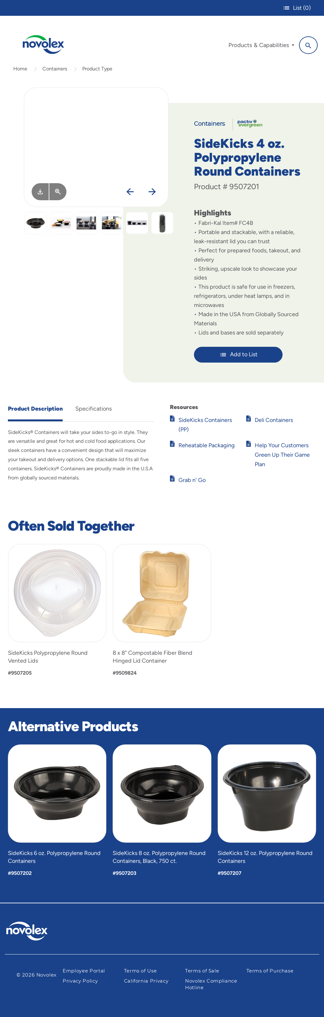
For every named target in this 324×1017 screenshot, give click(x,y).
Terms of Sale (202, 971)
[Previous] (130, 192)
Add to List (238, 354)
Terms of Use (140, 971)
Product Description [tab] (35, 408)
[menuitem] (261, 46)
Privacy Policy (80, 981)
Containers (54, 69)
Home (20, 69)
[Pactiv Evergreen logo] (39, 931)
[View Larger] (57, 191)
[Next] (152, 192)
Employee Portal (84, 971)
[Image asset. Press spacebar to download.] (40, 191)
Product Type (97, 69)
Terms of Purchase (270, 971)
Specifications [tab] (93, 408)
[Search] (308, 45)
